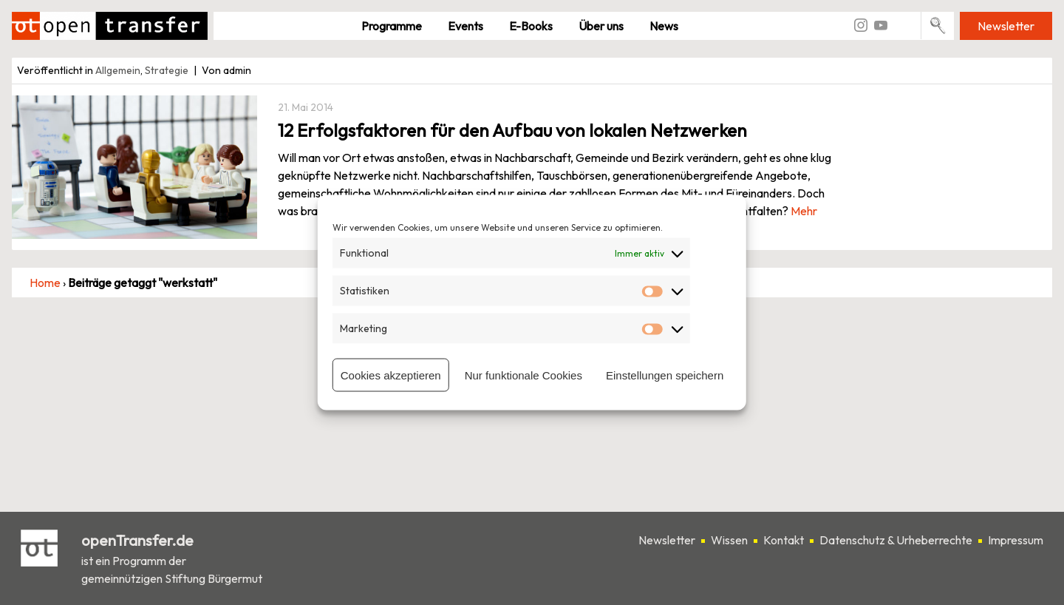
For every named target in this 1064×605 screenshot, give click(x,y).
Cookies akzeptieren (391, 374)
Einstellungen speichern (664, 374)
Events (465, 25)
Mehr (804, 210)
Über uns (601, 25)
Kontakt (783, 540)
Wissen (729, 540)
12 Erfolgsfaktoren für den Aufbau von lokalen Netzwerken (512, 130)
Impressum (1015, 540)
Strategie (166, 70)
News (663, 25)
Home (45, 282)
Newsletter (1006, 25)
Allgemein (117, 70)
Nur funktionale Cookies (523, 374)
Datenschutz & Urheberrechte (895, 540)
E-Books (531, 25)
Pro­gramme (391, 25)
